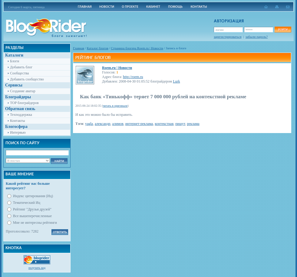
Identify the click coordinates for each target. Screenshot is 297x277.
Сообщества (19, 73)
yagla (89, 124)
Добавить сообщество (27, 79)
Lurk (176, 81)
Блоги (14, 61)
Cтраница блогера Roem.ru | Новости (137, 48)
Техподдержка (21, 114)
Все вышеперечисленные (32, 216)
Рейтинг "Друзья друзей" (32, 209)
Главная (78, 48)
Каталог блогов (97, 48)
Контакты (17, 121)
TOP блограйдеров (24, 103)
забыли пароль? (257, 36)
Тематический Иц (26, 202)
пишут (180, 124)
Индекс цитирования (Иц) (33, 196)
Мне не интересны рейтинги (35, 222)
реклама (193, 124)
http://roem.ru (133, 77)
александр (103, 124)
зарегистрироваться (228, 36)
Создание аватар (22, 91)
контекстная (164, 124)
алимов (118, 124)
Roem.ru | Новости (117, 68)
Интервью (18, 132)
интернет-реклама (139, 124)
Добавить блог (21, 67)
